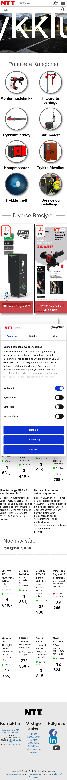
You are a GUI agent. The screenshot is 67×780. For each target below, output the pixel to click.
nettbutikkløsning (34, 774)
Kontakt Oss (33, 746)
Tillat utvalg (33, 439)
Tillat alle (33, 430)
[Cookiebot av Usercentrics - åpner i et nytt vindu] (50, 328)
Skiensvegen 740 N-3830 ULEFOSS (11, 731)
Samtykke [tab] (12, 336)
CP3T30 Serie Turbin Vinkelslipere (50, 308)
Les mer (4, 519)
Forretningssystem (14, 774)
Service (33, 740)
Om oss (33, 734)
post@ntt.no (14, 744)
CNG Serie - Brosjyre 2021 (16, 306)
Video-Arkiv (33, 743)
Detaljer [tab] (33, 336)
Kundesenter (33, 737)
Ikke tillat (33, 449)
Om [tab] (55, 336)
